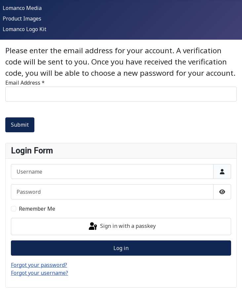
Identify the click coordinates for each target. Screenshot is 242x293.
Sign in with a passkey (122, 226)
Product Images (22, 18)
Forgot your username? (39, 272)
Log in (121, 248)
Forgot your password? (39, 265)
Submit (20, 124)
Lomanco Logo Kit (24, 29)
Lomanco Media (22, 8)
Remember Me (37, 208)
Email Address (25, 82)
